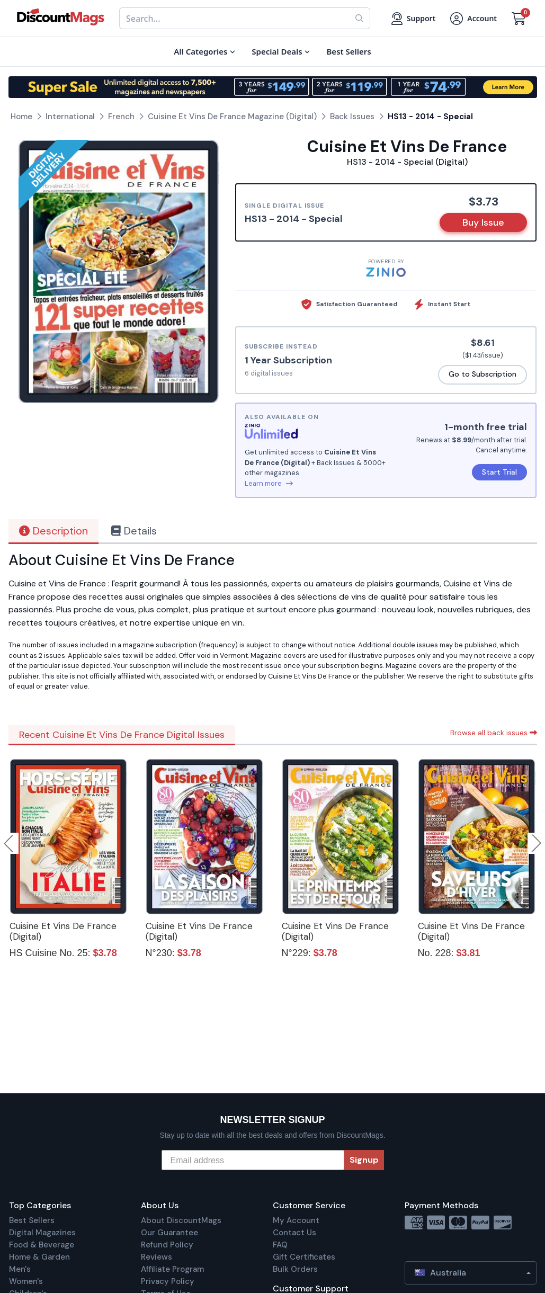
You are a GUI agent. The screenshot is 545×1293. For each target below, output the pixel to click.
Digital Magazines (42, 1232)
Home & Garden (39, 1257)
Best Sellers (32, 1220)
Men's (20, 1269)
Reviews (156, 1257)
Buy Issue (483, 222)
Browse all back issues (493, 732)
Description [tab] (53, 531)
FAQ (280, 1245)
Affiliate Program (172, 1269)
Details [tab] (134, 531)
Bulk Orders (295, 1269)
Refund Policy (167, 1245)
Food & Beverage (41, 1245)
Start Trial (499, 472)
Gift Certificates (304, 1257)
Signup (364, 1159)
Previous (10, 843)
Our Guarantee (169, 1232)
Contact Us (294, 1232)
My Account (296, 1220)
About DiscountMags (181, 1220)
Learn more (269, 483)
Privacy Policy (167, 1281)
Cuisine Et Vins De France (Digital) (63, 931)
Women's (26, 1281)
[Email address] (253, 1160)
